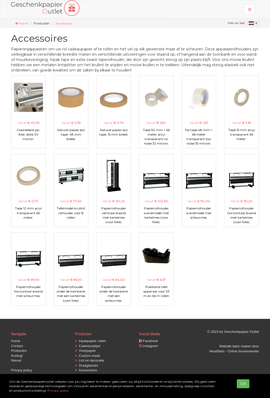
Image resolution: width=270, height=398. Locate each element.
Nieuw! (16, 360)
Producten (19, 351)
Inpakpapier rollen (90, 341)
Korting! (17, 356)
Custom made (87, 356)
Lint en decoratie (89, 360)
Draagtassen (86, 365)
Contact (17, 346)
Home (15, 341)
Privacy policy (21, 370)
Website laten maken (235, 346)
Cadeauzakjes (88, 346)
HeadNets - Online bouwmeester (234, 351)
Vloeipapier (85, 351)
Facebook (148, 341)
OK (243, 383)
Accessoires (64, 23)
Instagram (148, 346)
